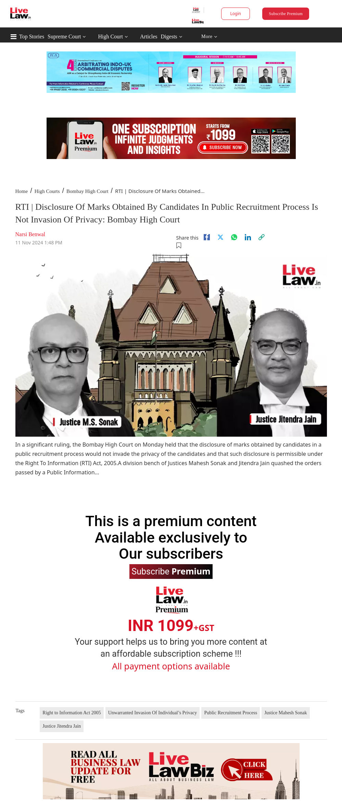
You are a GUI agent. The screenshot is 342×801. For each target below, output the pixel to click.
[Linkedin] (248, 237)
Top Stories (31, 36)
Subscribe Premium (286, 13)
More (209, 36)
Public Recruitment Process (230, 712)
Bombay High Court (87, 191)
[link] (261, 237)
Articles (148, 36)
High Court (110, 36)
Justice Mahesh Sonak (285, 712)
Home (21, 191)
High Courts (47, 191)
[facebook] (207, 237)
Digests (169, 36)
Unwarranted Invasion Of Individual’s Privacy (152, 712)
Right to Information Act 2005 (71, 712)
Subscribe (170, 571)
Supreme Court (64, 36)
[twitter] (220, 237)
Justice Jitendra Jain (61, 726)
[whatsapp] (234, 237)
